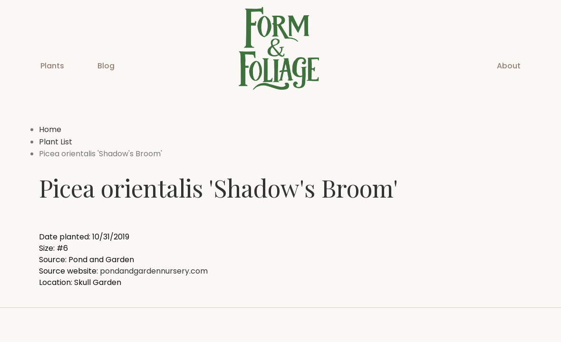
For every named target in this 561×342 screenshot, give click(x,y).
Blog (106, 65)
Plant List (55, 141)
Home (50, 129)
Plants (52, 65)
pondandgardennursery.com (154, 271)
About (509, 65)
